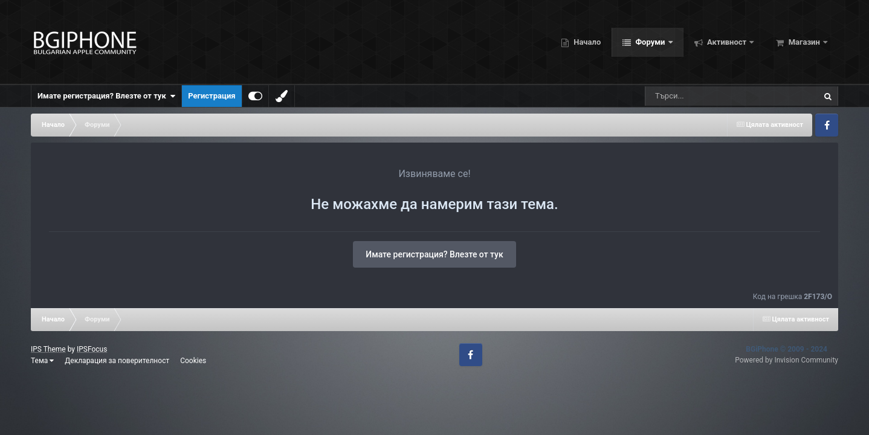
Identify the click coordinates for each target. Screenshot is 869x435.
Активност (727, 42)
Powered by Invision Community (786, 360)
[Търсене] (711, 96)
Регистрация (211, 95)
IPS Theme (48, 349)
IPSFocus (92, 349)
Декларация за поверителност (117, 360)
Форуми (650, 42)
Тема (42, 360)
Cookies (193, 360)
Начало (586, 42)
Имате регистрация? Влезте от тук (106, 96)
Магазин (804, 42)
